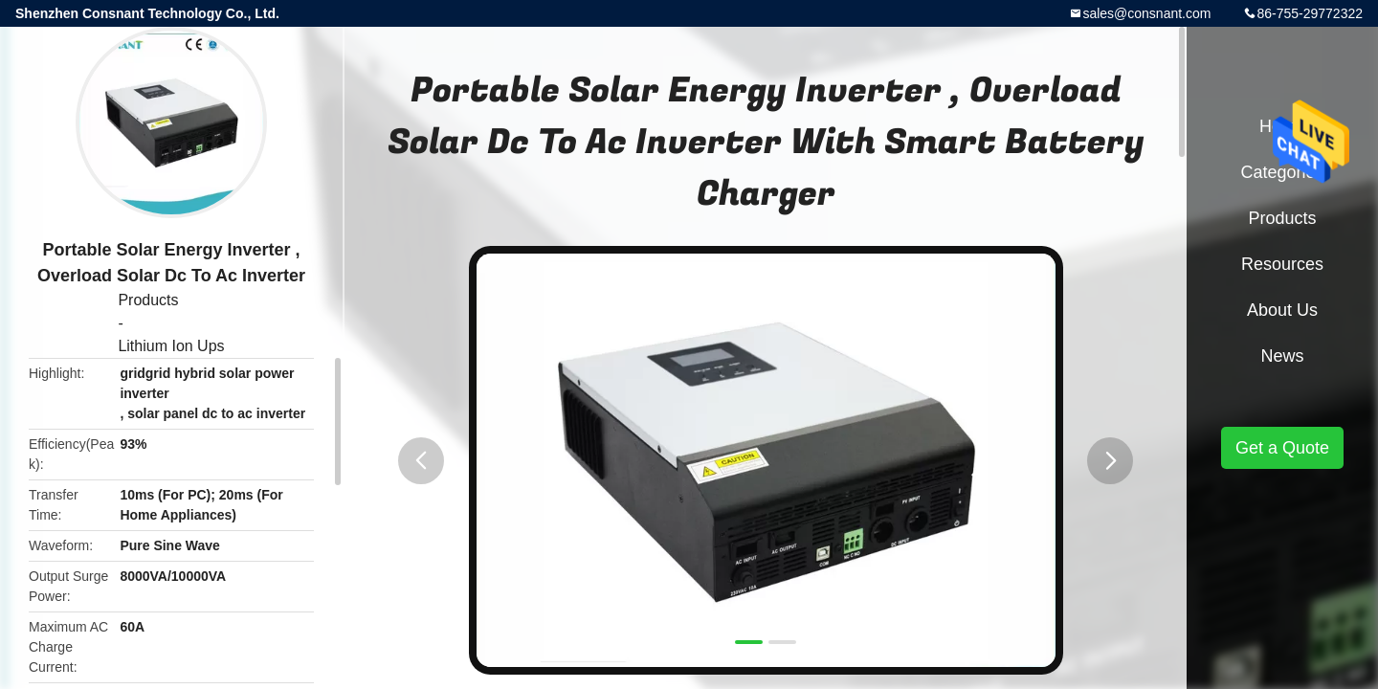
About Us (1282, 310)
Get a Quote (1282, 447)
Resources (1282, 264)
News (1281, 356)
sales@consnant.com (1146, 13)
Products (148, 300)
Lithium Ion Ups (171, 346)
